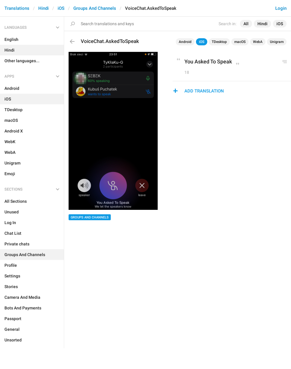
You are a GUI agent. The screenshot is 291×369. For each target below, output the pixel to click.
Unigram (277, 42)
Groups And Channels (94, 8)
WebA (257, 42)
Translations (16, 8)
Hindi (43, 8)
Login (281, 8)
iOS (61, 8)
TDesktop (219, 42)
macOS (240, 42)
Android (185, 42)
